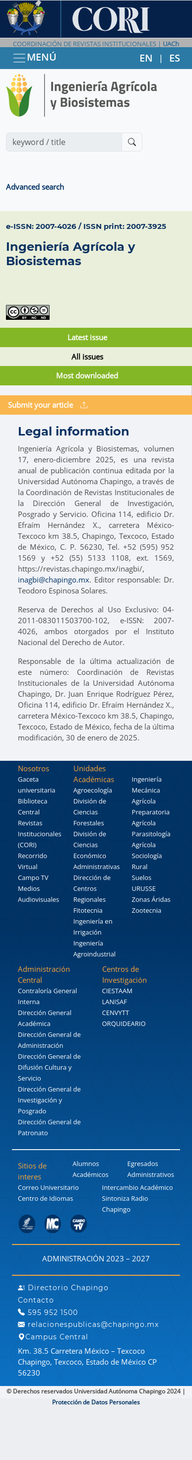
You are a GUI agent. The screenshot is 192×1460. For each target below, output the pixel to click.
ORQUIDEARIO (124, 1023)
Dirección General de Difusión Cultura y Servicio (49, 1067)
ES (174, 58)
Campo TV (33, 877)
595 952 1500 (48, 1312)
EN (146, 58)
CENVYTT (115, 1012)
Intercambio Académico (137, 1187)
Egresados (142, 1163)
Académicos (90, 1174)
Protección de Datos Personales (96, 1402)
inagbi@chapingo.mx (53, 579)
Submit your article (47, 405)
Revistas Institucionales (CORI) (40, 833)
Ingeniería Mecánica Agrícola (147, 790)
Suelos (142, 877)
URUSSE (144, 888)
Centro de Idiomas (45, 1198)
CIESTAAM (117, 990)
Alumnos (85, 1163)
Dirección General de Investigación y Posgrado (49, 1100)
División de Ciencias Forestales (89, 812)
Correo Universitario (48, 1187)
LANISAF (114, 1001)
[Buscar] (132, 142)
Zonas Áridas (151, 899)
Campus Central (53, 1336)
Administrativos (150, 1174)
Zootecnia (147, 910)
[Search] (64, 142)
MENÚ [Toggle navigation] (34, 58)
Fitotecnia (88, 910)
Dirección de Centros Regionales (92, 888)
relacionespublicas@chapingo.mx (88, 1324)
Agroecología (92, 790)
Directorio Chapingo (63, 1287)
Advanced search (35, 187)
